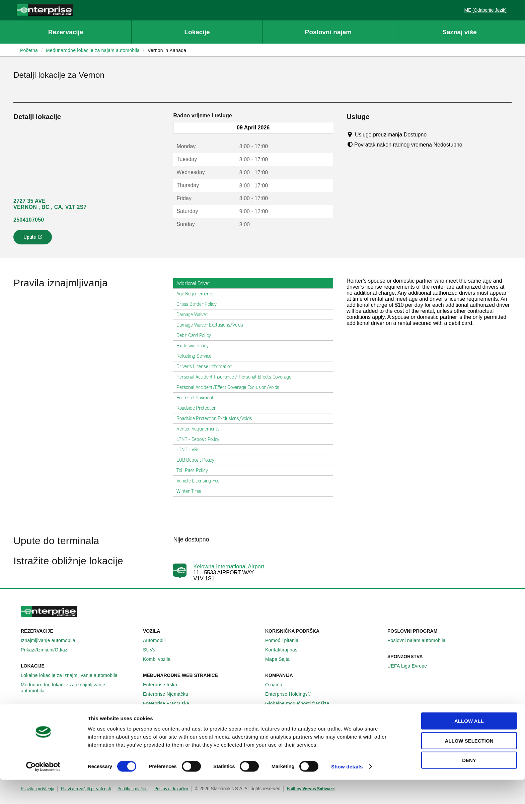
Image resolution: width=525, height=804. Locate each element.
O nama (277, 684)
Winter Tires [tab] (191, 491)
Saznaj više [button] (459, 32)
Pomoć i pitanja (285, 640)
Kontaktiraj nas (285, 649)
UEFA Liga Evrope (410, 666)
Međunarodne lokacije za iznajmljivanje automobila (79, 687)
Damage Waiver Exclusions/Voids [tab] (212, 325)
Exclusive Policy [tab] (195, 345)
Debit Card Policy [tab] (196, 335)
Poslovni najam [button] (328, 32)
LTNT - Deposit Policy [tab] (200, 439)
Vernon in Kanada (167, 50)
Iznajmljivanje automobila (52, 640)
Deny (469, 784)
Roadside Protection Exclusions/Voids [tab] (216, 418)
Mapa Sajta (281, 659)
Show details (347, 791)
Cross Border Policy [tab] (199, 304)
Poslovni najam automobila (420, 640)
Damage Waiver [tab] (194, 314)
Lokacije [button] (197, 32)
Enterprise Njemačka (169, 694)
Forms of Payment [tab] (197, 397)
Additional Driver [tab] (195, 283)
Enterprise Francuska (170, 703)
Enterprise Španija (166, 712)
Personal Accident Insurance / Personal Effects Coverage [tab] (236, 377)
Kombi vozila (160, 659)
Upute (33, 239)
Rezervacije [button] (65, 32)
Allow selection (469, 765)
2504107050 (28, 220)
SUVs (153, 649)
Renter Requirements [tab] (200, 428)
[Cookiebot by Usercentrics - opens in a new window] (43, 791)
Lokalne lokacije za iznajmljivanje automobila (73, 675)
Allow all (469, 745)
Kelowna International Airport (228, 566)
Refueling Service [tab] (196, 356)
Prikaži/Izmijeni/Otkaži (48, 649)
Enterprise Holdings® (292, 694)
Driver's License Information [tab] (206, 366)
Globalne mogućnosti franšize (300, 703)
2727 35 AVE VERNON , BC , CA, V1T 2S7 (50, 204)
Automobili (158, 640)
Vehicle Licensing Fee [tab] (200, 480)
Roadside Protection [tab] (199, 408)
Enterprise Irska (163, 684)
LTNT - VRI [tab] (190, 449)
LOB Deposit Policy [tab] (198, 460)
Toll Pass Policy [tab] (194, 470)
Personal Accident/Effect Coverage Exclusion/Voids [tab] (230, 387)
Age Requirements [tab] (197, 293)
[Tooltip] (433, 134)
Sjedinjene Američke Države (177, 722)
